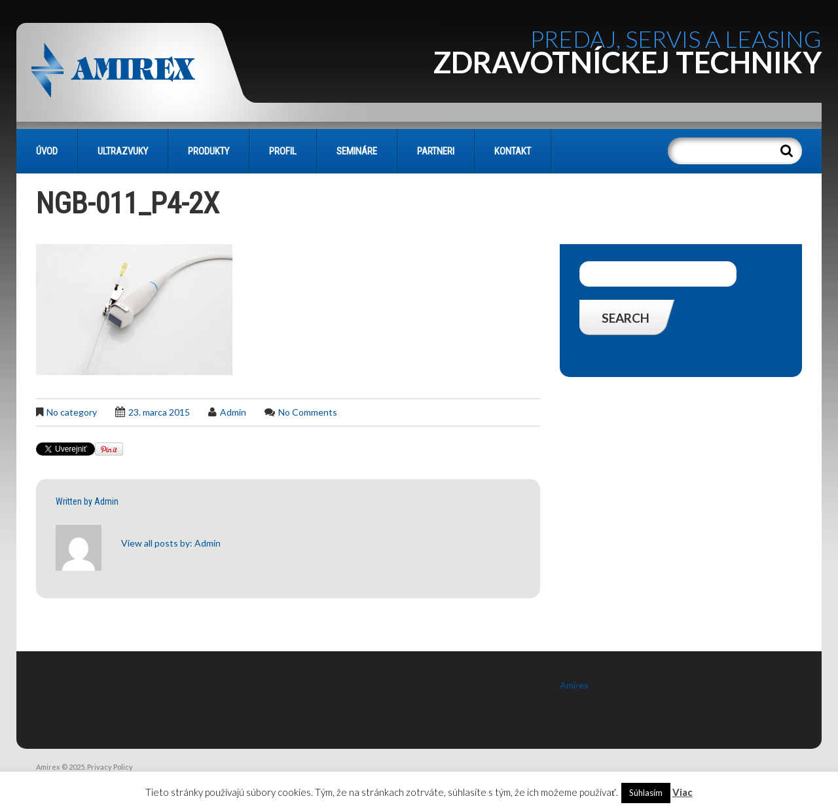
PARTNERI (435, 151)
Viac (682, 792)
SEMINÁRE (357, 151)
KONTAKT (512, 151)
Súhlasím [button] (646, 792)
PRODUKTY (208, 151)
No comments (307, 412)
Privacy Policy (110, 767)
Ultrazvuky (123, 151)
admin (233, 412)
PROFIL (283, 151)
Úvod (47, 151)
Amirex (574, 685)
